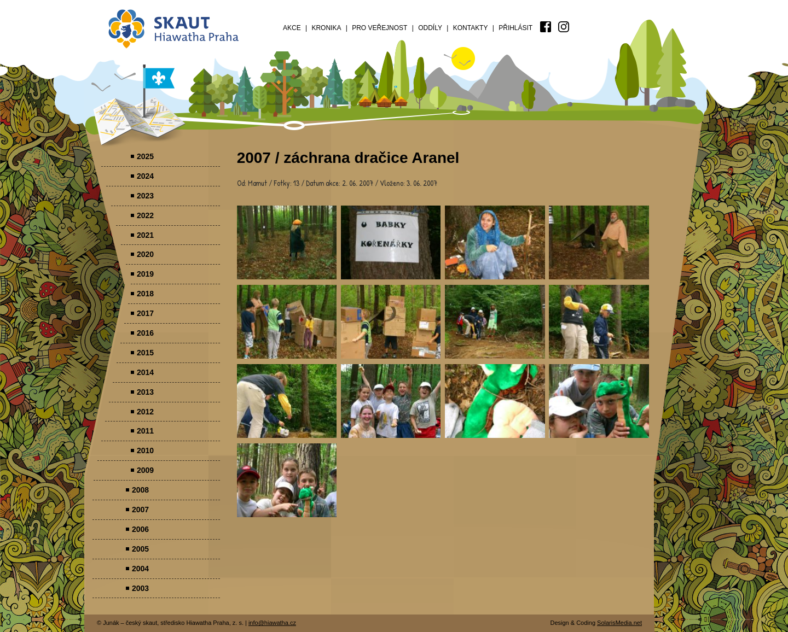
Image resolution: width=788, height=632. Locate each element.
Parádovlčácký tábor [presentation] (287, 242)
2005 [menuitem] (140, 549)
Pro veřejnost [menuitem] (379, 28)
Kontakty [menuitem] (470, 28)
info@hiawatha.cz (272, 622)
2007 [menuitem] (140, 509)
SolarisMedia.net (619, 622)
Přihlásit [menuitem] (515, 28)
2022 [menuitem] (145, 215)
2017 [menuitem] (145, 313)
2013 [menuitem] (145, 392)
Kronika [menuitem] (326, 28)
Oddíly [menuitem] (430, 28)
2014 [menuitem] (145, 372)
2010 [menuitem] (145, 450)
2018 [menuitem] (145, 293)
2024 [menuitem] (145, 176)
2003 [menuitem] (140, 588)
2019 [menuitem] (145, 274)
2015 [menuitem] (145, 352)
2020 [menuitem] (145, 254)
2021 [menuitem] (145, 235)
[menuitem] (545, 26)
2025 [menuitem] (145, 156)
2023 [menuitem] (145, 195)
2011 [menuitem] (145, 430)
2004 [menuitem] (140, 568)
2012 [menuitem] (145, 411)
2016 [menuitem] (145, 333)
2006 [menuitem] (140, 529)
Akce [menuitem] (292, 28)
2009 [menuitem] (145, 470)
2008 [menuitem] (140, 489)
